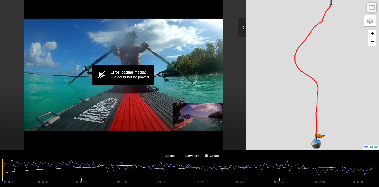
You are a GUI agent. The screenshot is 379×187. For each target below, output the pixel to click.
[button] (320, 139)
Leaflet (371, 147)
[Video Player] (123, 75)
